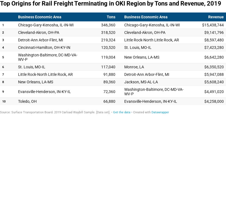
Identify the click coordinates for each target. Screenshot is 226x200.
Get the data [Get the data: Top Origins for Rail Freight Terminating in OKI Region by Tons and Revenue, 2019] (121, 112)
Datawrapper (160, 112)
